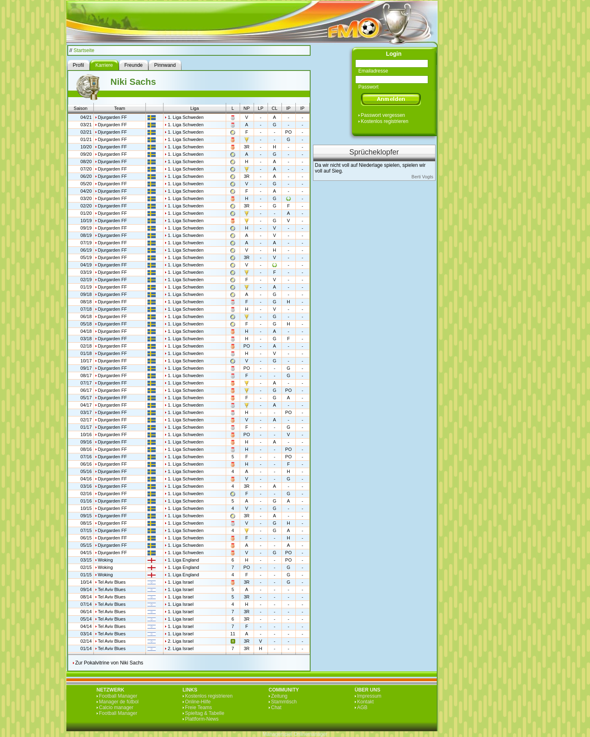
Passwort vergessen (383, 115)
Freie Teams (198, 707)
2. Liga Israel (180, 641)
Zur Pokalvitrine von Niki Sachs (109, 663)
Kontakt (365, 702)
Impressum (369, 696)
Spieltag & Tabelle (205, 713)
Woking (105, 559)
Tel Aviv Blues (112, 582)
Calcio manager (116, 707)
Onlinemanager (310, 734)
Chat (276, 707)
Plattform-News (202, 719)
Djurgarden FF (112, 117)
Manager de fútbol (119, 702)
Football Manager (118, 696)
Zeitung (279, 696)
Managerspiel (277, 734)
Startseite (84, 50)
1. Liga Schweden (185, 117)
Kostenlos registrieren (384, 121)
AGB (362, 707)
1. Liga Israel (180, 582)
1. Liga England (183, 559)
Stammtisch (284, 702)
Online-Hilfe (198, 702)
